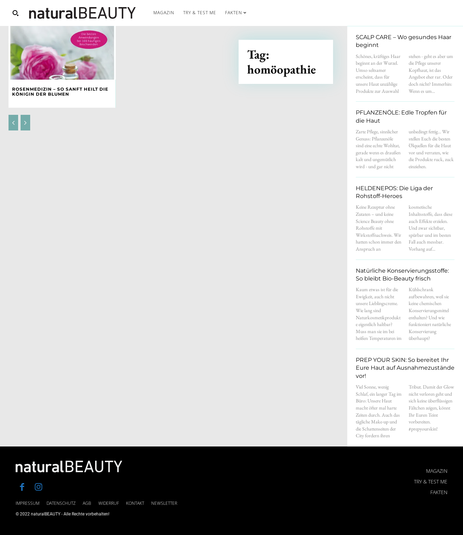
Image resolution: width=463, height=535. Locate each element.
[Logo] (82, 13)
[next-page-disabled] (25, 122)
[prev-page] (13, 122)
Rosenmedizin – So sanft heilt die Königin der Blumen (60, 91)
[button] (15, 13)
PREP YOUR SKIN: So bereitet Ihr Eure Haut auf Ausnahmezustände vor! (405, 368)
